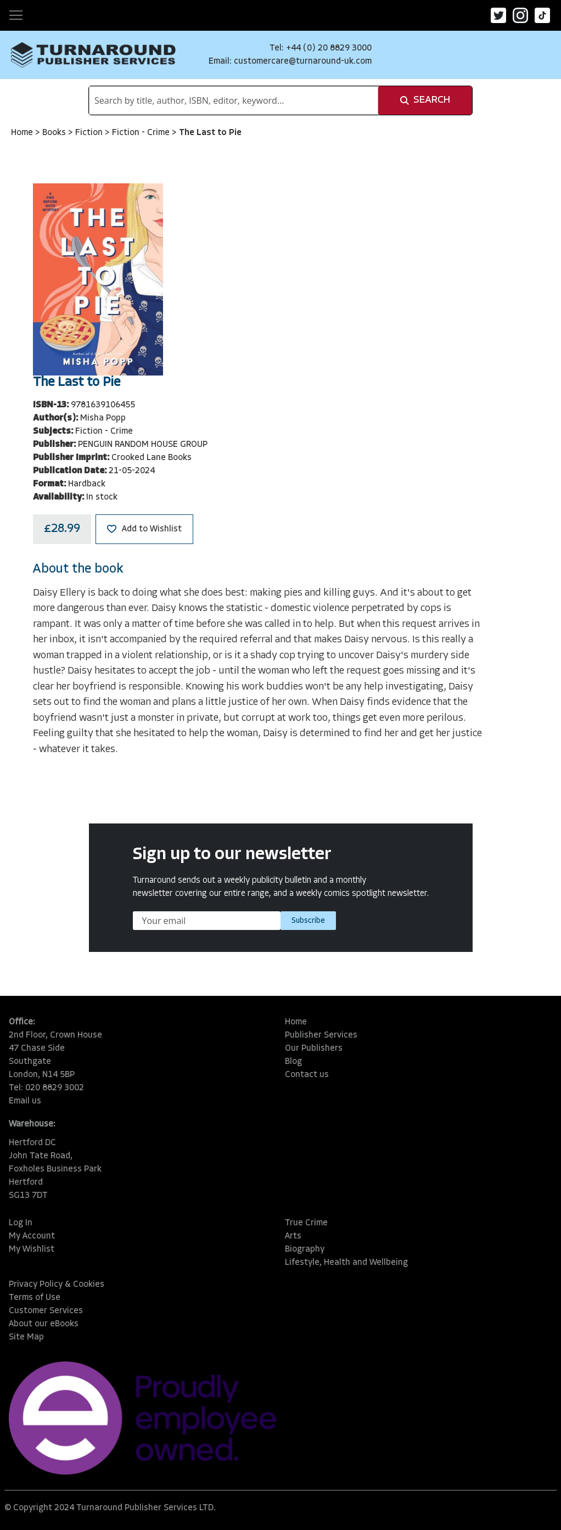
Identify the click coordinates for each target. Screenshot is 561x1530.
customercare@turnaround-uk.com (303, 61)
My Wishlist (31, 1249)
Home (23, 132)
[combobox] (233, 100)
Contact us (307, 1075)
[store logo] (93, 55)
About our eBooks (43, 1324)
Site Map (26, 1337)
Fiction (90, 132)
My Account (32, 1236)
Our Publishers (314, 1048)
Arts (293, 1236)
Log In (20, 1223)
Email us (25, 1101)
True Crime (306, 1223)
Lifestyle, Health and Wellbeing (346, 1262)
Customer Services (46, 1311)
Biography (304, 1249)
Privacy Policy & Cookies (56, 1284)
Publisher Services (321, 1035)
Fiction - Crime (142, 132)
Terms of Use (34, 1297)
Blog (293, 1061)
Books (55, 132)
